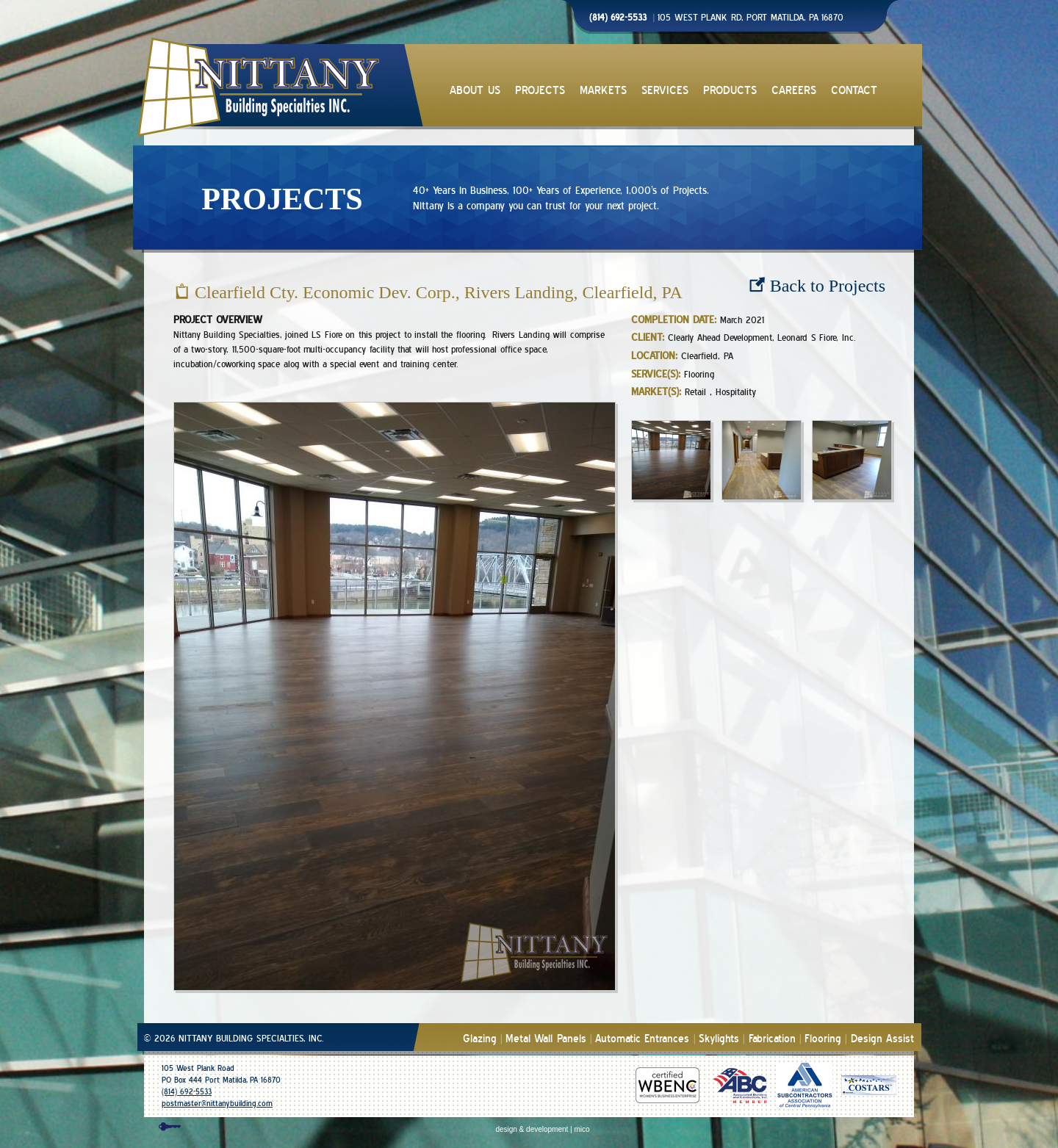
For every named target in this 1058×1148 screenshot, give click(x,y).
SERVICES (664, 90)
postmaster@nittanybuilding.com (217, 1103)
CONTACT (854, 90)
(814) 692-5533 (187, 1092)
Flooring (823, 1039)
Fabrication (772, 1039)
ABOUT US (475, 90)
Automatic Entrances (642, 1039)
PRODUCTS (730, 90)
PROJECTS (540, 90)
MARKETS (603, 90)
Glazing (480, 1039)
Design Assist (882, 1039)
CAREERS (793, 90)
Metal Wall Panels (545, 1039)
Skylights (719, 1039)
